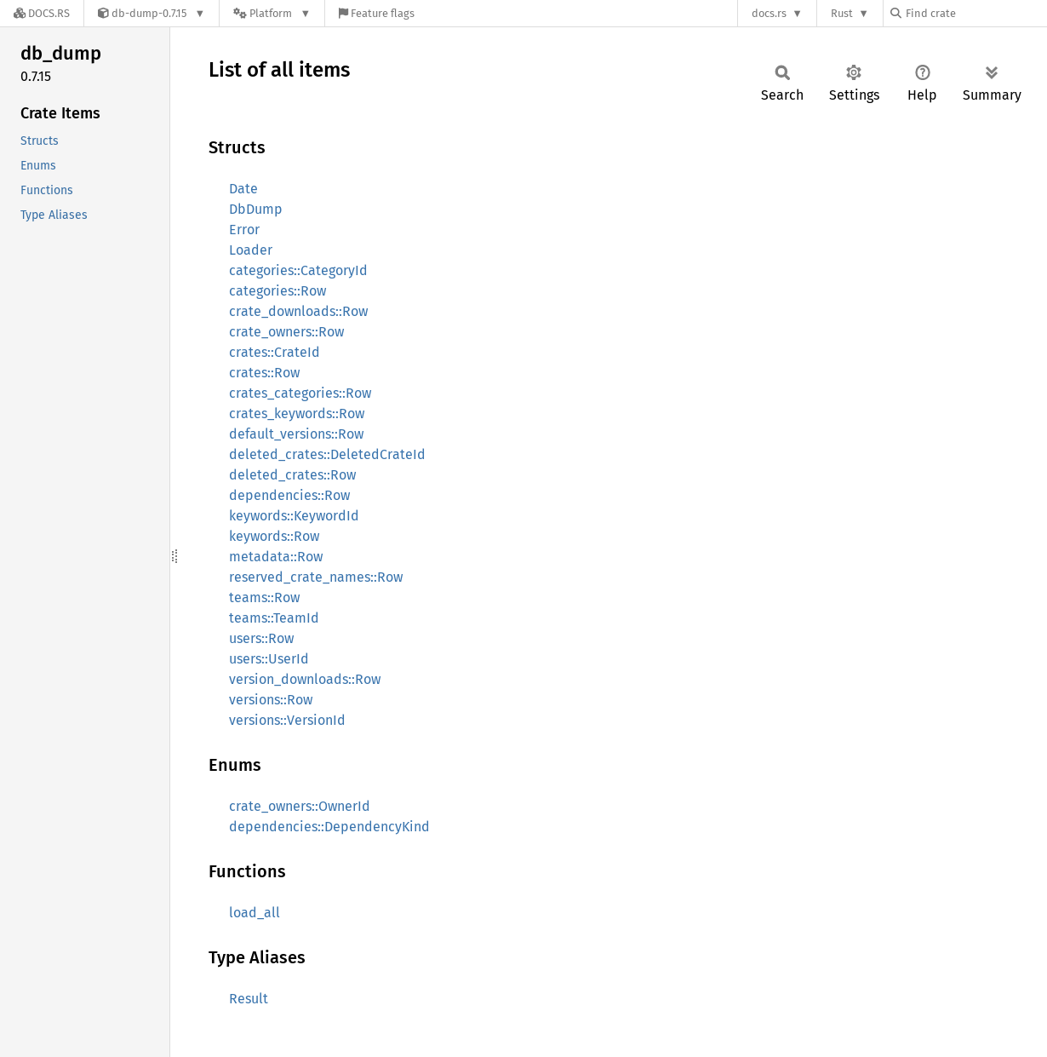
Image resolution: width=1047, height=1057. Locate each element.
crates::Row (264, 373)
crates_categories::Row (300, 393)
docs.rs (769, 13)
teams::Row (264, 597)
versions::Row (270, 700)
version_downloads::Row (304, 679)
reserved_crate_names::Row (316, 577)
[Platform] (272, 13)
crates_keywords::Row (296, 413)
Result (248, 999)
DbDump (256, 209)
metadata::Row (276, 557)
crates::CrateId (274, 352)
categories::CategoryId (298, 270)
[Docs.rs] (41, 13)
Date (243, 189)
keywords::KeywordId (294, 516)
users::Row (261, 638)
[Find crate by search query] (975, 13)
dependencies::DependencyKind (329, 827)
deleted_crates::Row (292, 475)
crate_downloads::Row (298, 311)
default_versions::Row (296, 434)
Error (244, 229)
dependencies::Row (289, 495)
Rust (842, 13)
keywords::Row (274, 536)
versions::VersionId (287, 720)
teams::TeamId (274, 618)
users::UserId (269, 659)
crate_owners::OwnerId (299, 806)
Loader (250, 250)
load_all (254, 913)
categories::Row (277, 291)
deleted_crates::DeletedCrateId (327, 454)
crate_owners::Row (286, 332)
